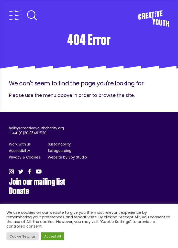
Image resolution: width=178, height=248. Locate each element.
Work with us (20, 144)
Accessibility (19, 150)
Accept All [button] (52, 236)
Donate (19, 191)
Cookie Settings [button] (22, 236)
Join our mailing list (37, 181)
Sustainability (59, 144)
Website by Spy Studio (67, 157)
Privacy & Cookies (24, 157)
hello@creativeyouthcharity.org (36, 128)
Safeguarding (59, 150)
